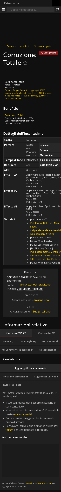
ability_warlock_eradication (33, 284)
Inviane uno (41, 300)
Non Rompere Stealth (42, 233)
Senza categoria (42, 46)
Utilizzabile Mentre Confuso (45, 259)
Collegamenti (50, 52)
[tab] (16, 333)
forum (9, 429)
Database (12, 46)
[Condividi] (57, 9)
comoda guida (22, 414)
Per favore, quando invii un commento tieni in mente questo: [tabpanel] (30, 439)
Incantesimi (26, 46)
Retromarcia (11, 3)
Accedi (29, 483)
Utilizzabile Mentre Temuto (45, 255)
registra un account (42, 483)
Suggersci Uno (42, 311)
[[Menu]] (3, 9)
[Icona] (9, 73)
